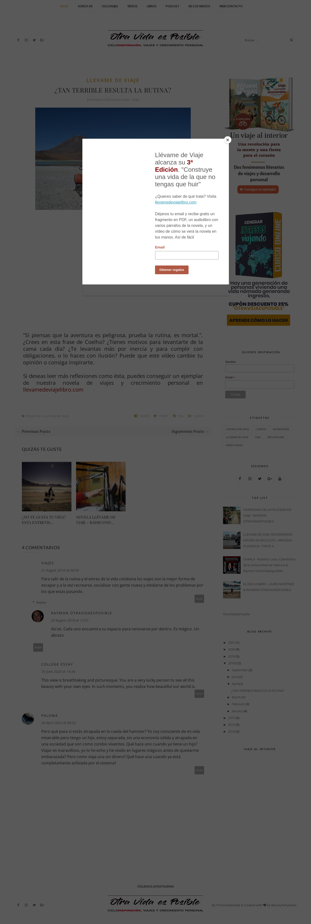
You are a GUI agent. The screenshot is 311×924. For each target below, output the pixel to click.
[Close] (227, 140)
